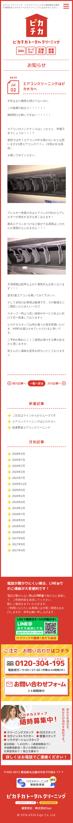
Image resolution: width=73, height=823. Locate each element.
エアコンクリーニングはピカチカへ (34, 421)
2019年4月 (18, 502)
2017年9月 (18, 538)
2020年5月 (18, 490)
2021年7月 (18, 477)
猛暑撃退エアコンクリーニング (31, 427)
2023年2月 (18, 471)
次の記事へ (54, 383)
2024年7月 (18, 465)
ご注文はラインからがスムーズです (34, 415)
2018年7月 (18, 514)
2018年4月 (18, 526)
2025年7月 (18, 459)
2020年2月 (18, 496)
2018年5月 (18, 520)
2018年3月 (18, 532)
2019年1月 (18, 508)
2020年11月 (19, 483)
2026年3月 (18, 453)
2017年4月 (18, 550)
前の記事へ (19, 383)
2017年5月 (18, 544)
